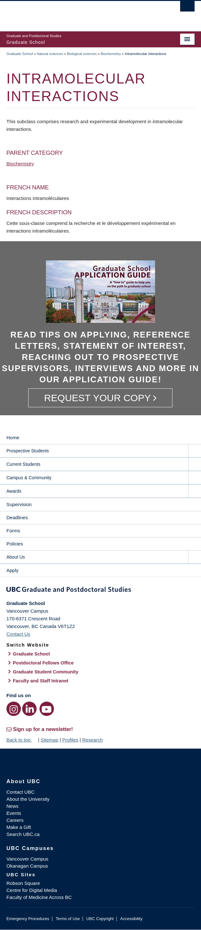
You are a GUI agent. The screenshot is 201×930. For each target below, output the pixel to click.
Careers (14, 820)
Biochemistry (111, 54)
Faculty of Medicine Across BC (39, 897)
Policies (14, 543)
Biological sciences (82, 54)
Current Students (23, 464)
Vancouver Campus (27, 859)
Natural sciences (50, 54)
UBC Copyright (100, 918)
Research (92, 740)
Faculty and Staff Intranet (40, 680)
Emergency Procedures (27, 918)
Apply (12, 570)
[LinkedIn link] (29, 709)
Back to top (21, 740)
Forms (13, 530)
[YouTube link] (46, 709)
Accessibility (131, 918)
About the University (27, 799)
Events (13, 813)
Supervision (18, 504)
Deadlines (17, 517)
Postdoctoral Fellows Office (43, 662)
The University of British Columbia (72, 13)
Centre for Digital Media (31, 890)
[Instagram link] (13, 709)
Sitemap (49, 740)
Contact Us (18, 634)
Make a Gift (18, 827)
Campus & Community (28, 477)
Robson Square (23, 883)
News (12, 806)
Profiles (70, 740)
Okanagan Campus (27, 866)
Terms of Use (68, 918)
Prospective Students (27, 450)
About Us (15, 557)
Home (12, 437)
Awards (13, 491)
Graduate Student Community (45, 671)
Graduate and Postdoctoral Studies (100, 590)
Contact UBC (20, 792)
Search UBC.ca (22, 834)
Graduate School (19, 54)
